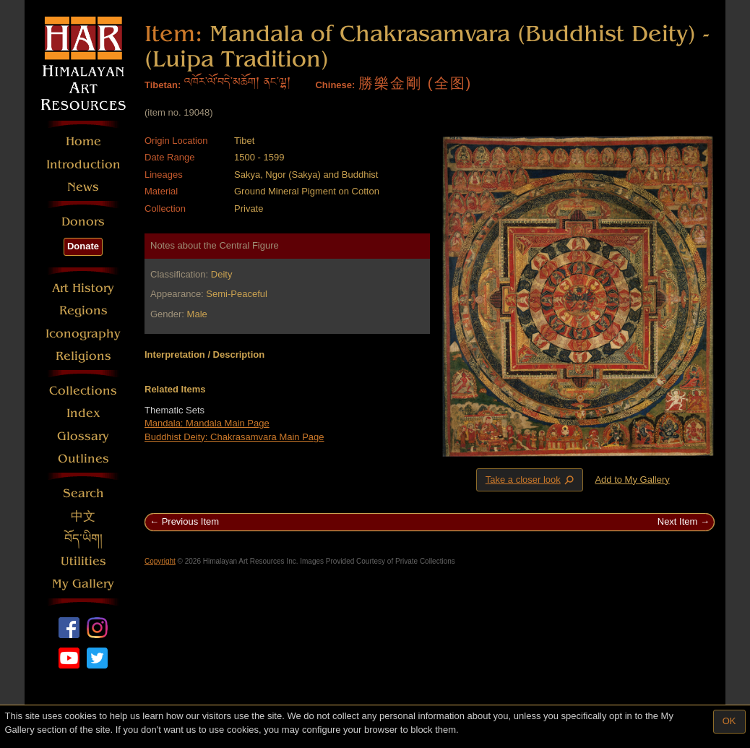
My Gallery (83, 583)
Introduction (83, 164)
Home (83, 141)
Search (83, 493)
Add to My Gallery (632, 479)
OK (729, 720)
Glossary (83, 436)
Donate (83, 246)
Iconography (83, 333)
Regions (83, 310)
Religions (83, 356)
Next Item (678, 521)
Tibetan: (163, 84)
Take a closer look (531, 479)
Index (83, 413)
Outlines (83, 458)
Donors (83, 221)
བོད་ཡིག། (83, 539)
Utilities (83, 561)
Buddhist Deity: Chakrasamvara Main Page (234, 436)
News (83, 187)
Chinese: (335, 84)
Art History (83, 288)
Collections (83, 390)
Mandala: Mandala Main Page (207, 423)
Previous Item (190, 521)
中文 (83, 516)
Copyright (160, 561)
